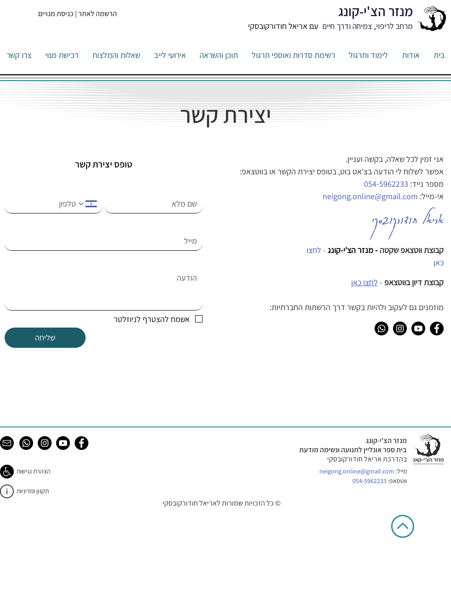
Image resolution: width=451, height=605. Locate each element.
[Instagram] (400, 328)
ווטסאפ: (380, 481)
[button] (368, 55)
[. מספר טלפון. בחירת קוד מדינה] (87, 204)
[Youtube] (418, 328)
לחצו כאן (364, 282)
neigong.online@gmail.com (356, 471)
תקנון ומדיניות (33, 491)
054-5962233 (386, 184)
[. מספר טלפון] (43, 203)
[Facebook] (437, 328)
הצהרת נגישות (34, 471)
